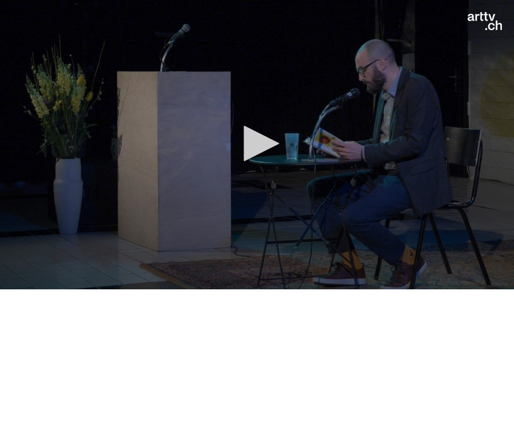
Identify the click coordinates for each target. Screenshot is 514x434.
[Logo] (485, 21)
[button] (257, 143)
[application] (257, 144)
